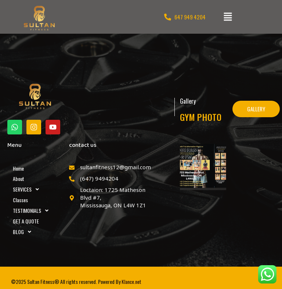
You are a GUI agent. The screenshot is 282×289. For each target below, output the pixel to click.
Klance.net (131, 281)
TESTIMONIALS (33, 210)
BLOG (24, 231)
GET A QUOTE (26, 221)
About (18, 178)
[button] (227, 17)
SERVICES (28, 189)
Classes (20, 200)
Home (18, 168)
